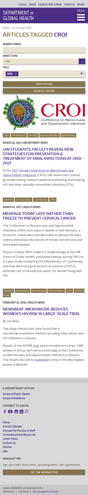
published (42, 360)
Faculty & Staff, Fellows (50, 4)
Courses (23, 4)
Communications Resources (19, 434)
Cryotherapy (40, 199)
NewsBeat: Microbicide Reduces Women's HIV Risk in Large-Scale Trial (41, 311)
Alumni (32, 4)
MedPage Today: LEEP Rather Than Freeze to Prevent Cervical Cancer (39, 215)
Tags (6, 67)
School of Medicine (14, 398)
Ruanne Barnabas (49, 135)
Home (6, 27)
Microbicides (39, 290)
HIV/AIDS (32, 135)
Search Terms (12, 44)
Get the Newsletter (44, 472)
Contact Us (69, 4)
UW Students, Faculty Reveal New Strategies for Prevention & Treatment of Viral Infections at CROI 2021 (42, 156)
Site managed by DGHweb (45, 491)
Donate (80, 4)
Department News (35, 142)
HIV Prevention (56, 290)
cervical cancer (23, 199)
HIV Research (19, 135)
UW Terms (23, 491)
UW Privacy (9, 491)
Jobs (5, 451)
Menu (81, 10)
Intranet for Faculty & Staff (19, 430)
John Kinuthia (68, 135)
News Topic (10, 55)
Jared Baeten (22, 290)
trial (36, 346)
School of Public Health (16, 393)
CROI (29, 27)
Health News (32, 207)
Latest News (10, 438)
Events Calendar (12, 426)
